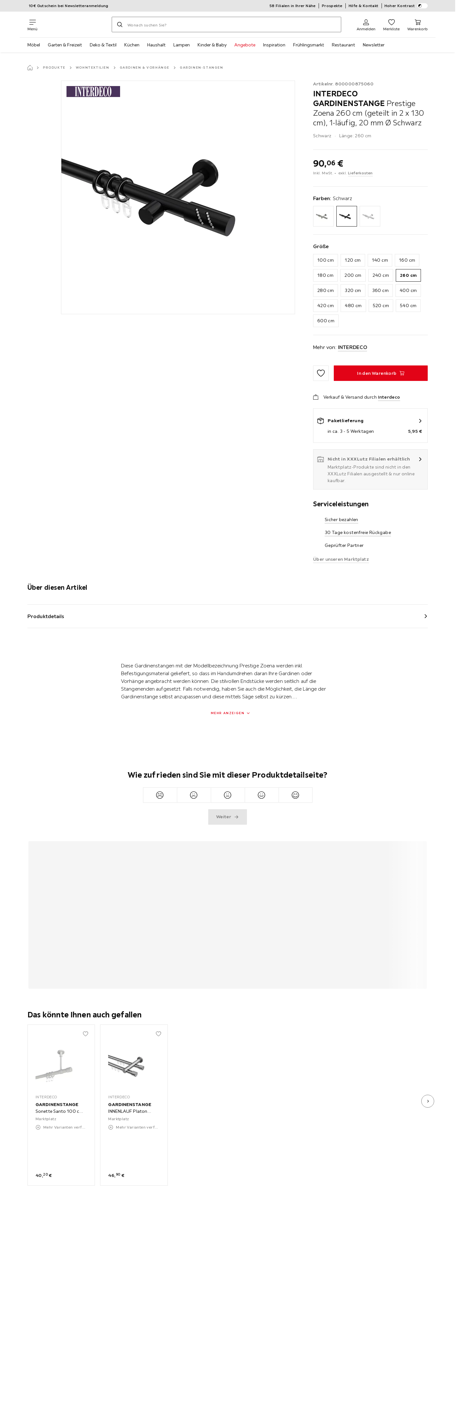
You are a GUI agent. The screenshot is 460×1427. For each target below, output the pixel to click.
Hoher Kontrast (406, 5)
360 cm (380, 290)
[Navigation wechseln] (32, 24)
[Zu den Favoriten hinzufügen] (321, 373)
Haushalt (156, 45)
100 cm (325, 260)
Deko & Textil (103, 45)
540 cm (408, 305)
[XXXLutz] (74, 24)
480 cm (353, 305)
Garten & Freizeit (65, 45)
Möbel (33, 45)
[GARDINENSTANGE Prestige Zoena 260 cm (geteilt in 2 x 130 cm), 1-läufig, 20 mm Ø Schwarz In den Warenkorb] (381, 373)
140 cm (380, 260)
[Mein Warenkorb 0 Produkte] (417, 24)
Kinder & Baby (212, 45)
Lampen (181, 45)
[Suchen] (120, 24)
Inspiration (274, 45)
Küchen (131, 45)
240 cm (381, 275)
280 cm (325, 290)
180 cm (325, 275)
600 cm (325, 321)
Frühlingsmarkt (308, 45)
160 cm (407, 260)
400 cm (408, 290)
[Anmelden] (366, 24)
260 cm (408, 275)
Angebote (244, 45)
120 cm (353, 260)
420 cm (325, 305)
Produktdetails (45, 616)
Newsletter (373, 45)
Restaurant (343, 45)
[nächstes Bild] (427, 1101)
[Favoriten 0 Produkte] (391, 24)
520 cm (381, 305)
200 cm (352, 275)
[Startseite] (30, 67)
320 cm (353, 290)
